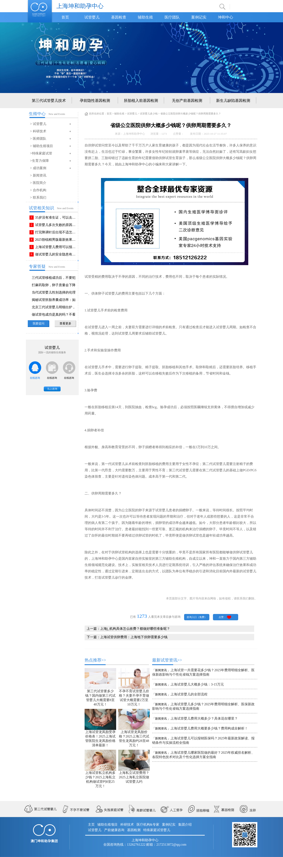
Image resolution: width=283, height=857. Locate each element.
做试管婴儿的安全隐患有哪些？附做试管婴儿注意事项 (56, 254)
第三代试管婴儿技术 (49, 100)
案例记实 (198, 17)
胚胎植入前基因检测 (141, 100)
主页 (91, 824)
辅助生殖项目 (107, 824)
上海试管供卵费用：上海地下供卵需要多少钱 (133, 637)
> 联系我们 (38, 197)
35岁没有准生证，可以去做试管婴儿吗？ (56, 217)
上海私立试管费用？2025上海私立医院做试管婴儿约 (134, 777)
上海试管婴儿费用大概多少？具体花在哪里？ (204, 718)
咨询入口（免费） (197, 617)
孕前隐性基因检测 (95, 100)
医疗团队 (172, 17)
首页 (65, 17)
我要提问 (38, 323)
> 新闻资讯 (38, 175)
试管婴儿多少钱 (149, 113)
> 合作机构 (38, 190)
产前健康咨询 (114, 830)
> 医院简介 (38, 183)
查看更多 (65, 323)
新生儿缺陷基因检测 (233, 100)
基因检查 (118, 17)
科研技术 (127, 824)
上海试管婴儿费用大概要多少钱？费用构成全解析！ (209, 728)
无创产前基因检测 (187, 100)
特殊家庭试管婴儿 (156, 830)
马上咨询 (52, 388)
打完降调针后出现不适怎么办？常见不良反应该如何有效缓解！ (56, 232)
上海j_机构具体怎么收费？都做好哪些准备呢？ (135, 628)
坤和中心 (225, 17)
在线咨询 (35, 377)
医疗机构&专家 (148, 824)
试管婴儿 (92, 17)
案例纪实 (168, 824)
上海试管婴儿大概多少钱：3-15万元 (197, 684)
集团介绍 (185, 824)
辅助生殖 (145, 17)
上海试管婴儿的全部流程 (188, 694)
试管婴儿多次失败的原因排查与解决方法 (56, 225)
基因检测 (134, 830)
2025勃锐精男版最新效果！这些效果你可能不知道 (56, 239)
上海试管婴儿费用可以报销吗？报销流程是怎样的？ (56, 247)
